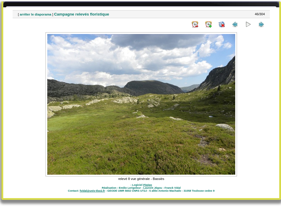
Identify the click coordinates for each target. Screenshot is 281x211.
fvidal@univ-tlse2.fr (92, 190)
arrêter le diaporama (35, 14)
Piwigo (147, 184)
